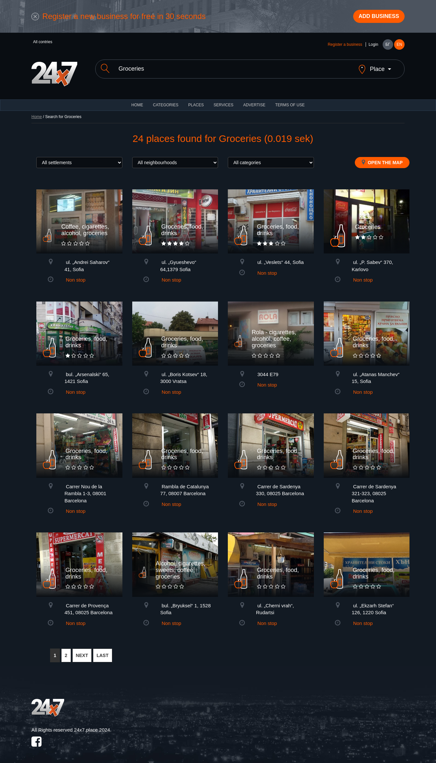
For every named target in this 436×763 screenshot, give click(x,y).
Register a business (345, 46)
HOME (137, 101)
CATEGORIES (165, 101)
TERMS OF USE (290, 101)
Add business (375, 17)
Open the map (382, 159)
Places (196, 101)
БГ (387, 46)
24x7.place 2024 (92, 726)
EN (399, 46)
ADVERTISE (254, 101)
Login (373, 46)
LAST (103, 651)
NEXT (82, 651)
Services (223, 101)
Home (36, 113)
